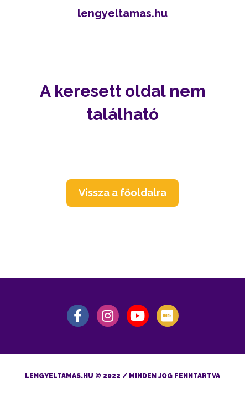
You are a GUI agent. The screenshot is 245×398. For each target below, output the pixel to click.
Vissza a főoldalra (122, 192)
